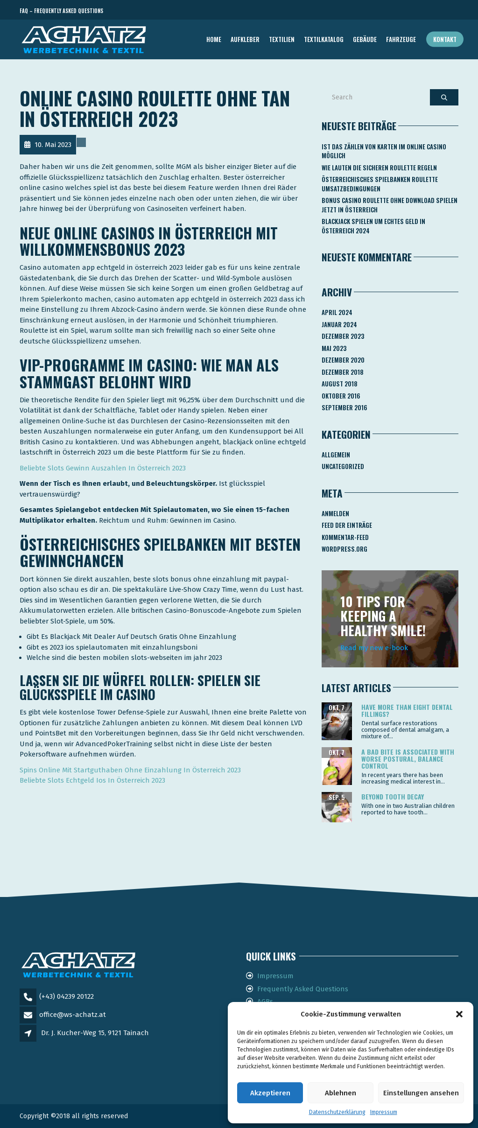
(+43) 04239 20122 (66, 996)
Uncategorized (343, 466)
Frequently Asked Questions (302, 989)
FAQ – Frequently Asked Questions (61, 10)
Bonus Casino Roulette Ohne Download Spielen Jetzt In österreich (389, 205)
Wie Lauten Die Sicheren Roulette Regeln (379, 167)
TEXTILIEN (282, 39)
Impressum (383, 1112)
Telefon (416, 11)
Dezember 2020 (343, 359)
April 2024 (337, 312)
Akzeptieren (270, 1093)
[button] (459, 1014)
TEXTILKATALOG (324, 39)
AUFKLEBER (245, 39)
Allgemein (336, 454)
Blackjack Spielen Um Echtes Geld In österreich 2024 (373, 226)
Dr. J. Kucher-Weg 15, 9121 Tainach (95, 1033)
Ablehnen (340, 1093)
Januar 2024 (339, 324)
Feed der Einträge (347, 525)
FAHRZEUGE (401, 39)
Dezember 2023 (343, 336)
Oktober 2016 (341, 395)
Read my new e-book (374, 648)
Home (213, 39)
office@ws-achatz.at (72, 1014)
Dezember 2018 (343, 372)
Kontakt (445, 39)
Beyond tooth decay (392, 796)
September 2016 (344, 407)
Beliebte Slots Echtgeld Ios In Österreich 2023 (92, 780)
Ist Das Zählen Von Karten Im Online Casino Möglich (384, 151)
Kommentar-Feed (345, 537)
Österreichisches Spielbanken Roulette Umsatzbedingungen (380, 184)
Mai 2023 (334, 348)
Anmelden (335, 513)
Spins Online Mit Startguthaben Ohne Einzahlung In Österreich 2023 (130, 770)
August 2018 (340, 383)
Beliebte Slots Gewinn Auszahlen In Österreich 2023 (103, 468)
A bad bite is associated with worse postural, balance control (407, 759)
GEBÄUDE (365, 39)
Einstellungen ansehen (421, 1093)
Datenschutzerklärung (337, 1112)
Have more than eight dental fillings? (407, 710)
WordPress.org (344, 548)
